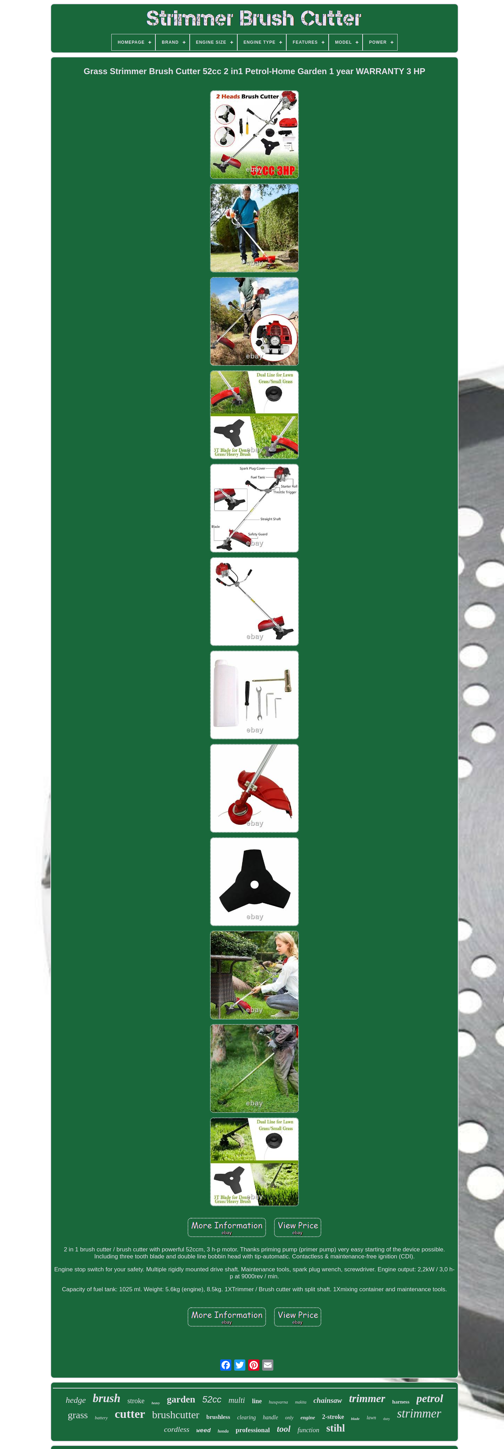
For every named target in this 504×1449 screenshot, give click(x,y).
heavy (156, 1403)
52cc (212, 1399)
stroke (136, 1401)
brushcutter (176, 1414)
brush (106, 1398)
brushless (218, 1417)
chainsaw (328, 1400)
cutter (130, 1413)
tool (283, 1429)
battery (101, 1417)
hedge (76, 1400)
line (257, 1401)
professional (253, 1430)
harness (401, 1402)
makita (301, 1402)
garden (181, 1399)
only (289, 1417)
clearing (246, 1417)
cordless (177, 1429)
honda (223, 1431)
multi (237, 1400)
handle (270, 1417)
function (308, 1430)
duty (386, 1418)
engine (308, 1417)
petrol (429, 1398)
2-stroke (333, 1416)
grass (78, 1414)
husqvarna (278, 1402)
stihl (335, 1428)
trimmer (367, 1398)
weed (203, 1430)
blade (355, 1418)
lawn (371, 1417)
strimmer (419, 1413)
